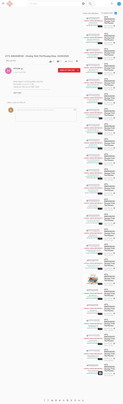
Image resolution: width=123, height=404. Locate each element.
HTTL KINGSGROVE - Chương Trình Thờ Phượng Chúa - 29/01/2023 (110, 67)
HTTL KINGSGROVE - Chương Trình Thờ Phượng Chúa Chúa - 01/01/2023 (110, 20)
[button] (83, 4)
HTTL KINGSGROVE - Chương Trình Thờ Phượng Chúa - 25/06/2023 (110, 352)
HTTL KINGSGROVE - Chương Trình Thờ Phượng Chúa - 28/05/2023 (110, 292)
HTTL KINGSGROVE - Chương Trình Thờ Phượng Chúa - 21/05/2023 (110, 277)
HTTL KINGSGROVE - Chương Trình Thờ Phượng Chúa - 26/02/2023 (110, 127)
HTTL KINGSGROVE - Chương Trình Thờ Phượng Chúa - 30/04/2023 (110, 247)
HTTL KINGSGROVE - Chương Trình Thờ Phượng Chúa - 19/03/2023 (110, 172)
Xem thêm (18, 93)
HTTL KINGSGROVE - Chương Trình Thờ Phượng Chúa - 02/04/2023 (110, 202)
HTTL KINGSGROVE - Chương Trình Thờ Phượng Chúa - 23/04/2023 (110, 232)
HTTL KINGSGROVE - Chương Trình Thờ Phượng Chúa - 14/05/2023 (110, 262)
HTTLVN (110, 26)
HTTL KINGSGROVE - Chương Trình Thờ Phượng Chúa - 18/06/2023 (110, 337)
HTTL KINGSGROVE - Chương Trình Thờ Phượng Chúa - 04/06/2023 (110, 307)
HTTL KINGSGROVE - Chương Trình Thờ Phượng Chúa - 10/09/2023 (110, 367)
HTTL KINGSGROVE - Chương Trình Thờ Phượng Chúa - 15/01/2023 (110, 52)
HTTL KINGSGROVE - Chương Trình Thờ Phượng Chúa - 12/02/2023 (110, 97)
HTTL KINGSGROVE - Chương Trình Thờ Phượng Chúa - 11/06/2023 (110, 322)
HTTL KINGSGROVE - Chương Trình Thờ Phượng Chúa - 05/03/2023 (110, 142)
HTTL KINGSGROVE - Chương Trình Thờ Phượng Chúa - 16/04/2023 (110, 217)
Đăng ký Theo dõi (69, 70)
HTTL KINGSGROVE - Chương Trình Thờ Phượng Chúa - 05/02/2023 (110, 82)
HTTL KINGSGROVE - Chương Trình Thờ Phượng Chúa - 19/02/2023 (110, 112)
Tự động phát (107, 13)
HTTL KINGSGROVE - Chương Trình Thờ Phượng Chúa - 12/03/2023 (110, 157)
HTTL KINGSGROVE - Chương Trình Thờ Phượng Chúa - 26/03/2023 (110, 187)
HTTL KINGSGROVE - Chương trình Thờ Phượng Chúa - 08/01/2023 (110, 37)
